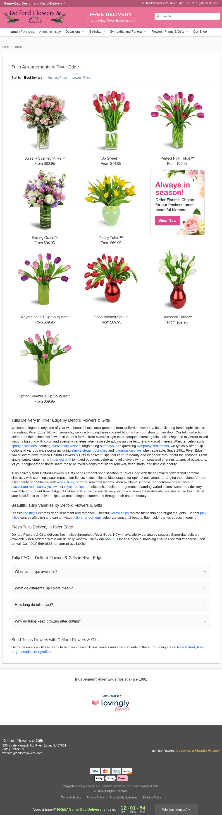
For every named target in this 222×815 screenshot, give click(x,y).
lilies (70, 482)
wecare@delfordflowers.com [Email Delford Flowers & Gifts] (22, 753)
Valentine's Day (50, 32)
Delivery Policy (152, 797)
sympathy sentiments (153, 446)
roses (61, 482)
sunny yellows (47, 487)
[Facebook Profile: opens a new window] (206, 741)
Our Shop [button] (202, 32)
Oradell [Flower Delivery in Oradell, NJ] (26, 652)
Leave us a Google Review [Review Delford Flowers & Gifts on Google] (198, 750)
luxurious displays (128, 450)
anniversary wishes (65, 446)
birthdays (107, 446)
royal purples (74, 487)
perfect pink (62, 459)
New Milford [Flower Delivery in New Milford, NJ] (186, 647)
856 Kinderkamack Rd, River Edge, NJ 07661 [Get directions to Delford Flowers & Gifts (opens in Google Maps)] (34, 745)
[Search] (187, 16)
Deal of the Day (22, 32)
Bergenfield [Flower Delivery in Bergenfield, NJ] (42, 652)
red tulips (30, 513)
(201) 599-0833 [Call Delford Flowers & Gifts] (13, 749)
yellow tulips (119, 513)
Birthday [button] (97, 32)
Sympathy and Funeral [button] (128, 32)
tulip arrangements (88, 517)
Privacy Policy (95, 797)
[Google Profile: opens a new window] (216, 741)
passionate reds (24, 487)
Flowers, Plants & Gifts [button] (170, 32)
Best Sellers (33, 77)
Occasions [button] (75, 32)
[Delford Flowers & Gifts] (35, 17)
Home (6, 47)
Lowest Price (81, 77)
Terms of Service (71, 797)
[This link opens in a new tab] (111, 703)
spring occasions (24, 446)
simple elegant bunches (89, 450)
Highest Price (57, 77)
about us (112, 539)
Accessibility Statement (123, 797)
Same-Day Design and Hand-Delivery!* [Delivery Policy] (34, 3)
